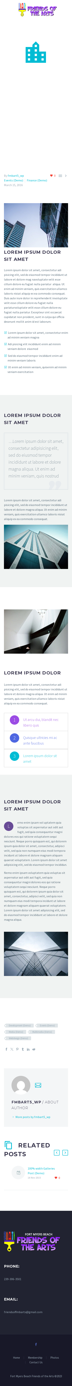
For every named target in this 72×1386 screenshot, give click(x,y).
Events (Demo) (13, 180)
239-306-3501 (12, 1279)
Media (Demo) (16, 1032)
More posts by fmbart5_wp (32, 1117)
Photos (54, 1357)
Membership (35, 1357)
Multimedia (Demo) (42, 1032)
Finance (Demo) (37, 180)
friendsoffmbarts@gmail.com (23, 1312)
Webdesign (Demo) (18, 1038)
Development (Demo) (20, 1025)
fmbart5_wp (16, 175)
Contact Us (36, 1362)
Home (16, 1357)
